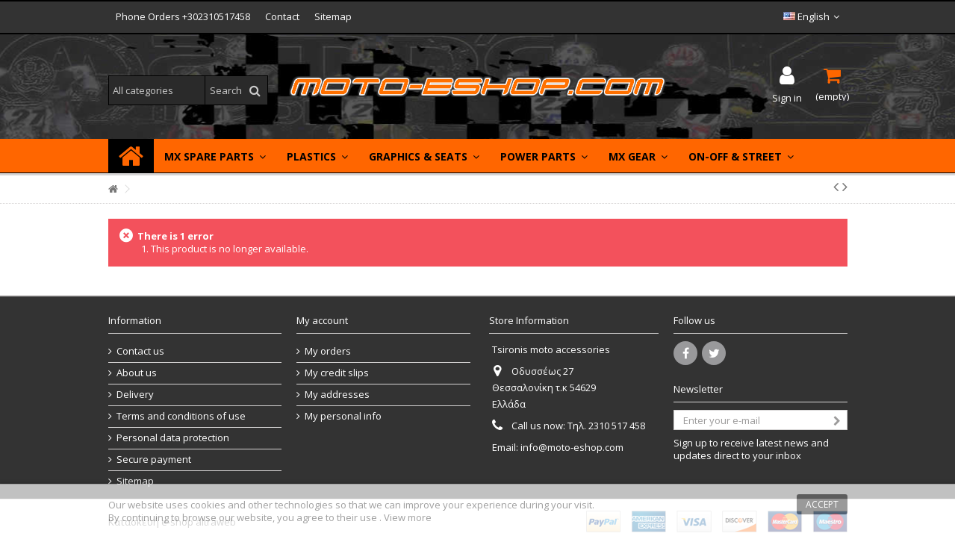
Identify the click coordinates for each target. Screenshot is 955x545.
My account (322, 320)
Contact (282, 16)
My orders (328, 351)
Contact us (140, 351)
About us (136, 373)
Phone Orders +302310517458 (183, 16)
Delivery (135, 394)
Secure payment (153, 459)
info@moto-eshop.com (571, 447)
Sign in (787, 96)
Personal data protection (172, 438)
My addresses (337, 394)
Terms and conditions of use (181, 416)
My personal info (343, 416)
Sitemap (333, 16)
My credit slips (337, 373)
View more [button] (408, 517)
